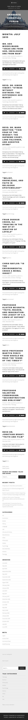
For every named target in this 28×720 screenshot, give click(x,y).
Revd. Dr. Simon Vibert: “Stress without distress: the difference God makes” (12, 91)
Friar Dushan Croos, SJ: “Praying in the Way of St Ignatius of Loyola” (12, 225)
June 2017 (4, 591)
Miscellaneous (6, 535)
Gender (4, 521)
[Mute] (19, 69)
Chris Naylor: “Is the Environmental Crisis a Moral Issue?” (13, 268)
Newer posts (5, 468)
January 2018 (5, 588)
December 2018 (6, 577)
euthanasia (10, 172)
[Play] (4, 69)
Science (13, 277)
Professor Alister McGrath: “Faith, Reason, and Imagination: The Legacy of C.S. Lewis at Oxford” (14, 311)
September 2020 (6, 571)
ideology (9, 79)
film (8, 461)
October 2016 (5, 602)
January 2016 (5, 616)
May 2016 (4, 607)
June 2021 (4, 563)
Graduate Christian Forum (14, 18)
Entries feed (5, 638)
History (4, 236)
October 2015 (5, 621)
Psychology (5, 102)
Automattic (20, 717)
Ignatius (9, 257)
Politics (4, 543)
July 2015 (4, 624)
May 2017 (4, 593)
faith (8, 345)
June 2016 (4, 604)
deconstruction (11, 426)
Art (23, 439)
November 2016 (6, 599)
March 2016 (5, 610)
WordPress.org (6, 644)
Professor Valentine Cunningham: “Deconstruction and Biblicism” (13, 395)
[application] (14, 68)
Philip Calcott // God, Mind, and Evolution (12, 485)
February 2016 (5, 613)
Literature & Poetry (7, 532)
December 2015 (6, 618)
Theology (13, 58)
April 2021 (4, 568)
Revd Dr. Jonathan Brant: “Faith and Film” (13, 434)
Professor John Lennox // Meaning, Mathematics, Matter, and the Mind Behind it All (13, 499)
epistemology (10, 214)
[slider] (12, 68)
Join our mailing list (7, 654)
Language (4, 526)
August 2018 (5, 582)
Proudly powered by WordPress (13, 715)
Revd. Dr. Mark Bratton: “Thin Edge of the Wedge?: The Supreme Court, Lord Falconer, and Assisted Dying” (12, 136)
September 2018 (6, 579)
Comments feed (6, 641)
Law (24, 147)
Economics (5, 518)
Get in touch (5, 660)
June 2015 (4, 627)
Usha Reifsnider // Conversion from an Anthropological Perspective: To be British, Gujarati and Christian (12, 505)
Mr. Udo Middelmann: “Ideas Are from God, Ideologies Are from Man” (12, 49)
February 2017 (5, 596)
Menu (15, 2)
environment (10, 299)
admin (19, 56)
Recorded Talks (6, 58)
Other (3, 321)
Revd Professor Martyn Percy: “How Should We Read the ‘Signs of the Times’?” (12, 356)
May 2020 (4, 574)
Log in (3, 635)
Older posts (5, 466)
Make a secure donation (8, 704)
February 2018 (5, 585)
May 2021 (4, 566)
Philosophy (5, 192)
